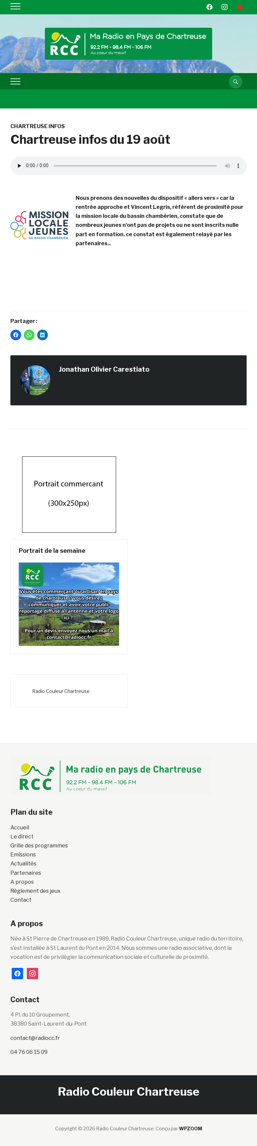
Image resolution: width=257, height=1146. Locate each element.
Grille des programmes (39, 845)
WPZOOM (190, 1128)
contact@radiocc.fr (35, 1038)
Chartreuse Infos (37, 126)
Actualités (23, 863)
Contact (20, 900)
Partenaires (25, 873)
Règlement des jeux (35, 891)
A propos (22, 882)
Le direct (21, 836)
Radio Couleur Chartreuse (61, 691)
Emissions (23, 854)
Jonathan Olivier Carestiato (104, 369)
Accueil (19, 827)
